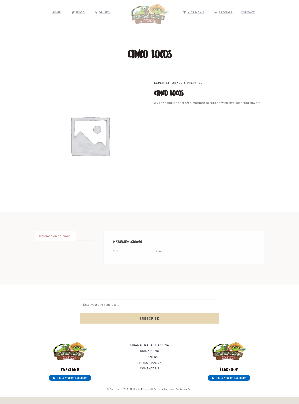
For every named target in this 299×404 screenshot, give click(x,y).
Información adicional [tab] (55, 237)
